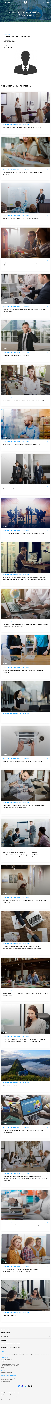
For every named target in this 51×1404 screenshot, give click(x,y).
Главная (3, 26)
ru (40, 2)
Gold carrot (12, 1399)
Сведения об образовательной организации (14, 1394)
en (44, 2)
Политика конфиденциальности (10, 1397)
